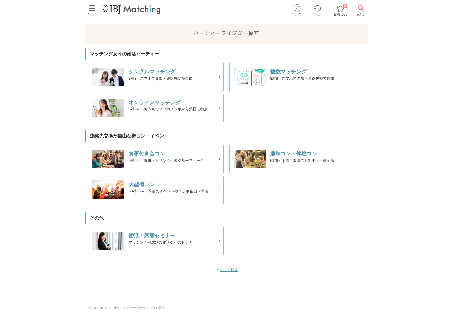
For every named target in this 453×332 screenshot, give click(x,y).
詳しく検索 (229, 285)
